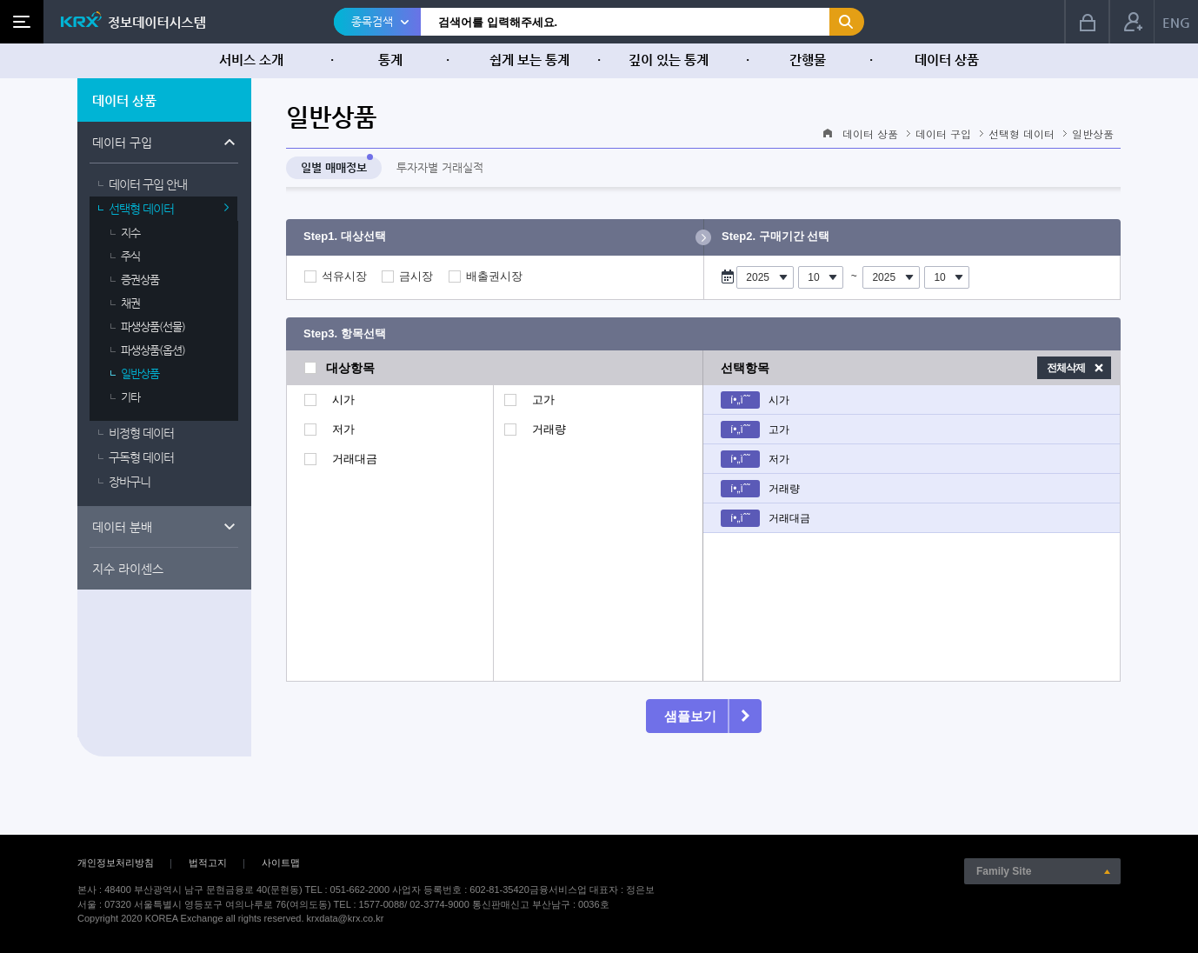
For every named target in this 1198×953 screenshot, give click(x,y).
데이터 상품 (947, 59)
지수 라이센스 (127, 569)
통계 (390, 59)
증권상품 (140, 279)
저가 (343, 429)
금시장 (416, 276)
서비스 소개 (251, 59)
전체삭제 (1066, 368)
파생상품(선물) (153, 326)
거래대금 (354, 459)
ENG (1176, 22)
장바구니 (129, 482)
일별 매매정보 (334, 167)
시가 (343, 400)
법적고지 (208, 862)
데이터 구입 (122, 143)
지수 (130, 232)
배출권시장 (494, 276)
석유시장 (344, 276)
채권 (130, 303)
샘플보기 (690, 716)
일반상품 (140, 373)
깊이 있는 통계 (669, 59)
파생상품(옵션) (153, 350)
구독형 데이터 (141, 457)
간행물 (807, 59)
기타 (130, 396)
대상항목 (350, 368)
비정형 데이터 (141, 433)
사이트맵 (281, 862)
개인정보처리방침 (115, 862)
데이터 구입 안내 (148, 184)
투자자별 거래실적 (439, 167)
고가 (543, 400)
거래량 (549, 429)
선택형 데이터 (141, 209)
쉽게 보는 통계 (529, 59)
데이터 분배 (122, 527)
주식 (130, 256)
